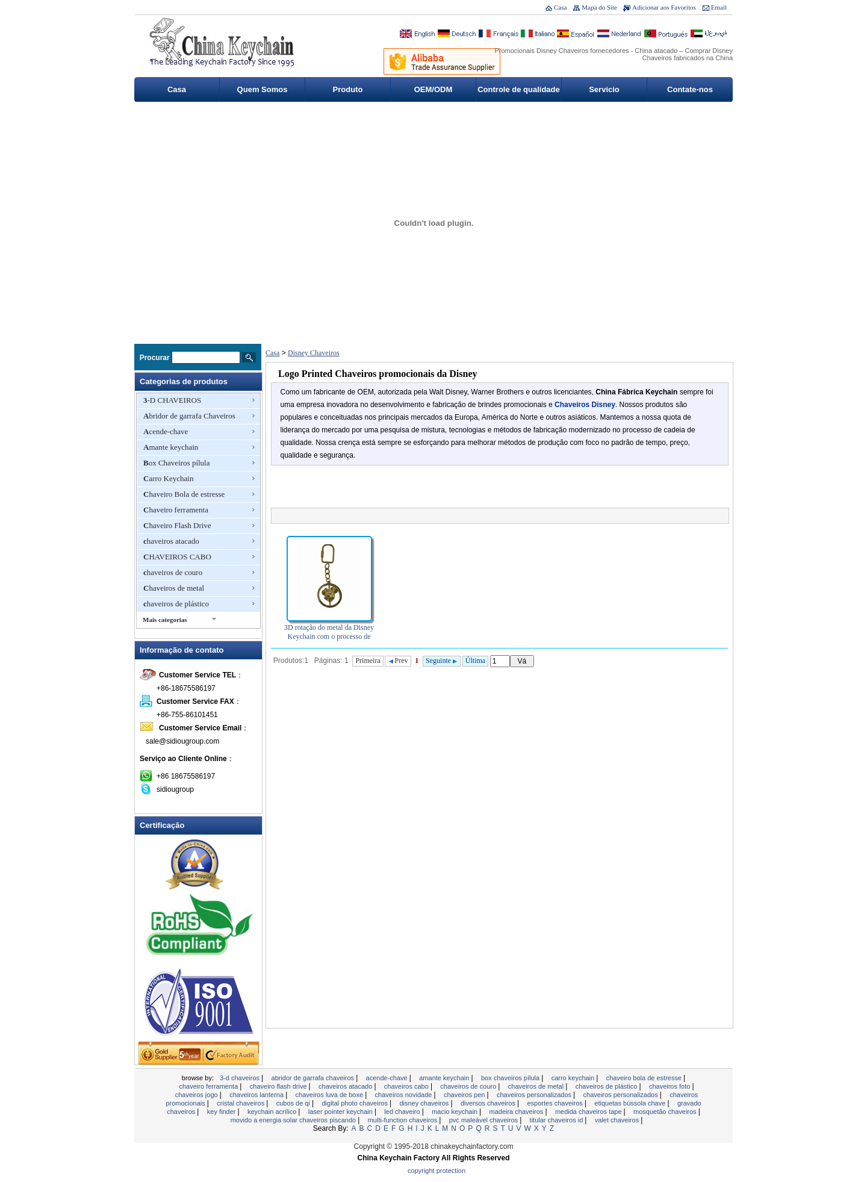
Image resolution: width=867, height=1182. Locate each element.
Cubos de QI (294, 1103)
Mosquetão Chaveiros (665, 1111)
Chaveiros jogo (197, 1094)
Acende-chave (165, 431)
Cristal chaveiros (241, 1103)
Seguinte (442, 660)
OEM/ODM (433, 89)
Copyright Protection (436, 1170)
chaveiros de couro (172, 572)
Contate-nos (690, 89)
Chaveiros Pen (465, 1094)
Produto (348, 89)
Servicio (604, 89)
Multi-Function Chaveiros (404, 1120)
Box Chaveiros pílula (176, 462)
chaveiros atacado (171, 541)
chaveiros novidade (404, 1094)
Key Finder (222, 1111)
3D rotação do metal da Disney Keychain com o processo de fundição (329, 636)
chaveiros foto (670, 1086)
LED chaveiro (402, 1111)
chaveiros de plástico (176, 603)
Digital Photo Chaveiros (356, 1103)
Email (719, 7)
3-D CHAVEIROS (172, 400)
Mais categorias (165, 619)
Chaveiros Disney (585, 404)
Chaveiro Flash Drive (177, 525)
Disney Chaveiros (314, 353)
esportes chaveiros (555, 1103)
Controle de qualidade (518, 89)
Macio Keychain (455, 1111)
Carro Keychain (168, 478)
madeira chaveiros (517, 1111)
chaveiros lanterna (257, 1094)
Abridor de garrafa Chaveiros (189, 415)
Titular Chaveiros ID (557, 1120)
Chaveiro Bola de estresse (184, 494)
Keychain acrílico (272, 1111)
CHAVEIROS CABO (177, 556)
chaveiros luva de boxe (330, 1094)
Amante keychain (170, 447)
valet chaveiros (618, 1120)
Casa (560, 7)
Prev (398, 660)
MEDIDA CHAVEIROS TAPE (589, 1111)
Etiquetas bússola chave (630, 1103)
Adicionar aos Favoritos (664, 7)
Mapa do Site (599, 7)
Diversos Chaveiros (489, 1103)
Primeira (367, 660)
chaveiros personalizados (535, 1094)
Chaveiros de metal (173, 588)
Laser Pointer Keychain (341, 1111)
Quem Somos (262, 89)
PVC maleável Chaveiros (484, 1120)
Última (475, 660)
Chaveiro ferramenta (175, 509)
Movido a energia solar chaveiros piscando (294, 1120)
